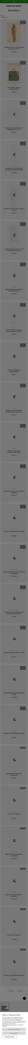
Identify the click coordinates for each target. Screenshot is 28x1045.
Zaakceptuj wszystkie (9, 1036)
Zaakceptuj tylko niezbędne (14, 1029)
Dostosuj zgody (14, 1033)
